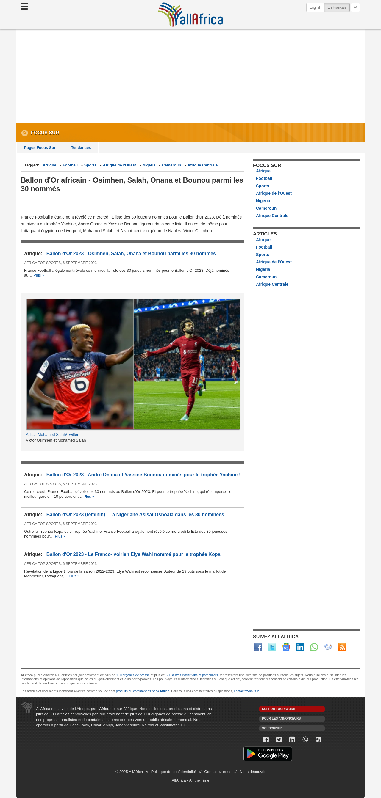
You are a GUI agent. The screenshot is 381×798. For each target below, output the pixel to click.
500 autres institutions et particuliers (192, 675)
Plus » (38, 275)
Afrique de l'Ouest (119, 165)
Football (70, 165)
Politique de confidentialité (173, 771)
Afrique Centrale (203, 165)
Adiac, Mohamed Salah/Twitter (52, 434)
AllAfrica (190, 14)
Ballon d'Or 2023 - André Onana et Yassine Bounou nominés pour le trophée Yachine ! (143, 474)
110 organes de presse (133, 675)
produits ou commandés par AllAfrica (142, 691)
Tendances (81, 147)
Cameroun (171, 165)
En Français (338, 7)
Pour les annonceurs (281, 718)
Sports (90, 165)
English (315, 7)
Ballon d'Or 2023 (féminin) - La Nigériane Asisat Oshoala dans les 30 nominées (135, 514)
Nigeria (149, 165)
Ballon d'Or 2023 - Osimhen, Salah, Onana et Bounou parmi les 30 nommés (131, 253)
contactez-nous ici (247, 691)
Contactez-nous (217, 771)
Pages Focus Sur (39, 147)
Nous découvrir (253, 771)
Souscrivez (272, 728)
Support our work (278, 709)
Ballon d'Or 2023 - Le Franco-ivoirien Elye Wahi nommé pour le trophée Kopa (133, 554)
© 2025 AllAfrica (129, 771)
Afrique (50, 165)
